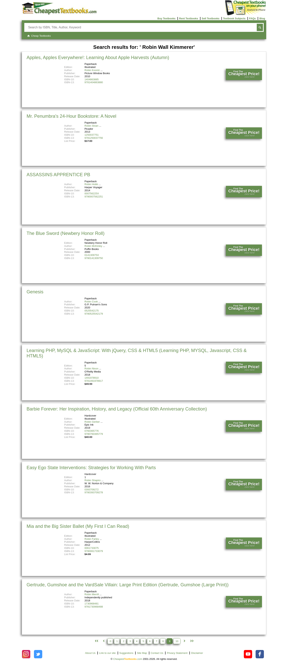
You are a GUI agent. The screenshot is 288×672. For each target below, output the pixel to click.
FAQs (252, 18)
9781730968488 (93, 606)
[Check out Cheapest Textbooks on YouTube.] (248, 654)
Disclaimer (197, 653)
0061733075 (91, 548)
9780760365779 (93, 433)
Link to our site (107, 653)
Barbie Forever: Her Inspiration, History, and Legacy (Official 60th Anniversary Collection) (117, 408)
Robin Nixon (91, 368)
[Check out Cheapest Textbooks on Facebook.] (260, 654)
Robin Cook (91, 301)
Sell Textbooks (210, 18)
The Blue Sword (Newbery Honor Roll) (66, 233)
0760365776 (91, 430)
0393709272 (91, 489)
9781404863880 (93, 82)
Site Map (142, 653)
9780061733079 (93, 551)
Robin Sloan (91, 125)
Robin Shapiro (92, 480)
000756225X (91, 193)
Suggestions (126, 653)
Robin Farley (91, 538)
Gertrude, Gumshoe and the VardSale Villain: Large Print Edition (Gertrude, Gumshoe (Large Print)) (128, 584)
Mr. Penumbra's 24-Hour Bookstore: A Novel (71, 116)
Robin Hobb (91, 184)
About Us (90, 653)
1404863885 (91, 79)
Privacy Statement (177, 653)
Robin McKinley (93, 246)
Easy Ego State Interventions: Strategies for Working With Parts (91, 467)
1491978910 (91, 377)
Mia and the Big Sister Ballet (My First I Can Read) (78, 526)
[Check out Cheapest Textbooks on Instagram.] (26, 654)
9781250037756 (93, 137)
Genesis (35, 291)
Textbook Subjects (234, 18)
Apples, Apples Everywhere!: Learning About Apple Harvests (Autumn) (98, 57)
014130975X (91, 255)
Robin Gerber (92, 421)
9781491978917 (93, 380)
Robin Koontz (92, 70)
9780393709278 (93, 492)
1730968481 (91, 603)
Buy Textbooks (166, 18)
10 (177, 641)
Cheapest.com (127, 659)
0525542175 (91, 310)
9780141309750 (93, 258)
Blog (262, 18)
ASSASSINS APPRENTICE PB (58, 174)
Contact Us (157, 653)
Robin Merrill (91, 594)
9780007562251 (93, 196)
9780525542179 (93, 313)
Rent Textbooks (188, 18)
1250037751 (91, 134)
